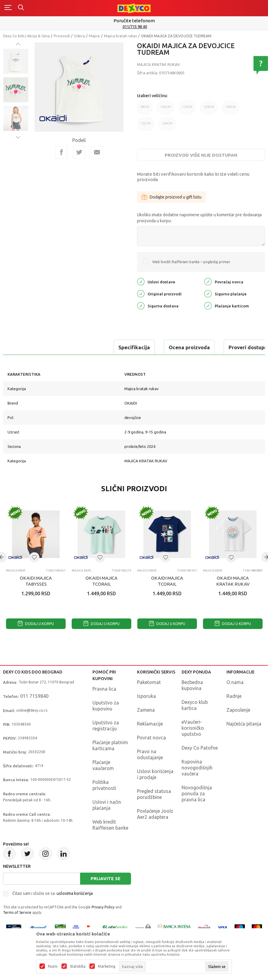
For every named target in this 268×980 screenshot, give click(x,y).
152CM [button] (145, 126)
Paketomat (149, 682)
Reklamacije (150, 723)
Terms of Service (17, 912)
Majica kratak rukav (120, 36)
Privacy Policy (103, 907)
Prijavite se (105, 878)
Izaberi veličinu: (152, 95)
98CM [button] (144, 109)
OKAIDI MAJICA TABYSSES (36, 581)
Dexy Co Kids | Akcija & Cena (26, 36)
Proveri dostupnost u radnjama (160, 347)
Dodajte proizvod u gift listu (171, 197)
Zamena (146, 710)
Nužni (53, 966)
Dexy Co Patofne (200, 747)
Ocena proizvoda (83, 347)
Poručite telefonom (134, 20)
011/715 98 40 (135, 26)
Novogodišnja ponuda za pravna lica (197, 793)
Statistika (78, 966)
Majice (94, 36)
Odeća (79, 36)
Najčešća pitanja (243, 723)
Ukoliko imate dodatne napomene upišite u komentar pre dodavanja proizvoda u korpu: (199, 217)
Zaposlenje (238, 710)
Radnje (234, 696)
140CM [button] (230, 109)
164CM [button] (167, 126)
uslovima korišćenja (75, 893)
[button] (34, 557)
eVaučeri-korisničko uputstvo (193, 728)
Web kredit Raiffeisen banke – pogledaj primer (191, 262)
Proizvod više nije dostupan (201, 155)
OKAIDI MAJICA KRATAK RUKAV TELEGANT (233, 584)
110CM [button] (187, 109)
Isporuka (146, 696)
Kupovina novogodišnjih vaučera (197, 767)
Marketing (106, 966)
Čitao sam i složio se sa (52, 893)
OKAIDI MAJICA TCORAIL (101, 581)
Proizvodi (62, 36)
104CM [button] (165, 109)
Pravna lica (104, 689)
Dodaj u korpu (36, 624)
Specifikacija (28, 347)
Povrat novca (151, 737)
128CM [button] (209, 109)
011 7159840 (34, 696)
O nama (235, 682)
